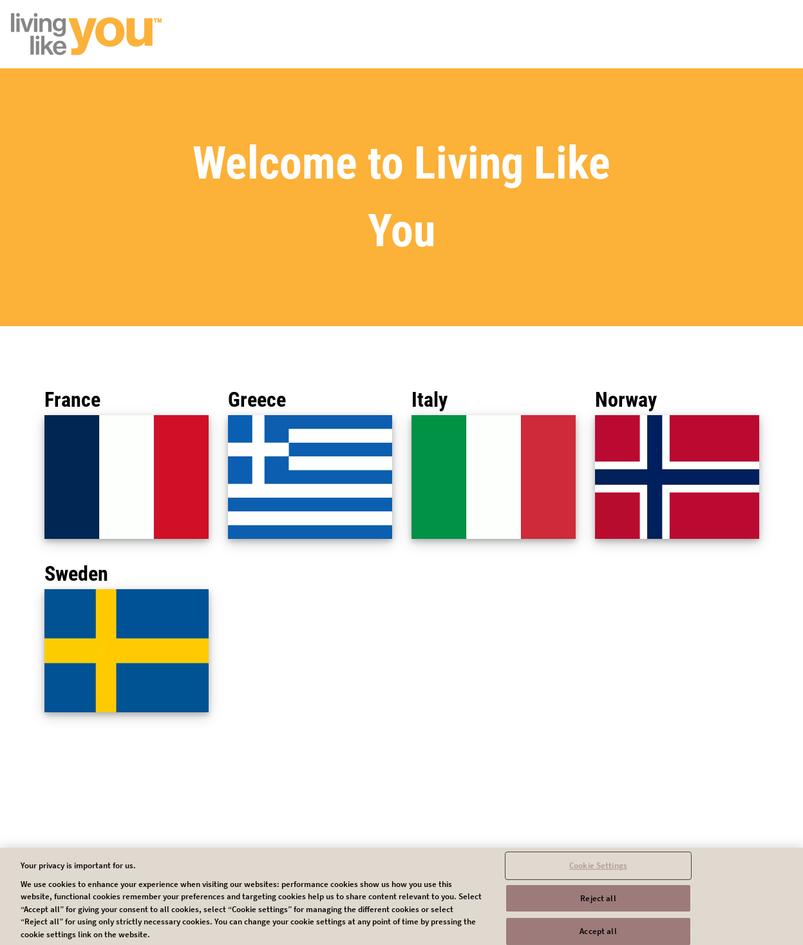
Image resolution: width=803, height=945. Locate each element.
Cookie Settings (598, 870)
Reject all (598, 903)
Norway (626, 399)
